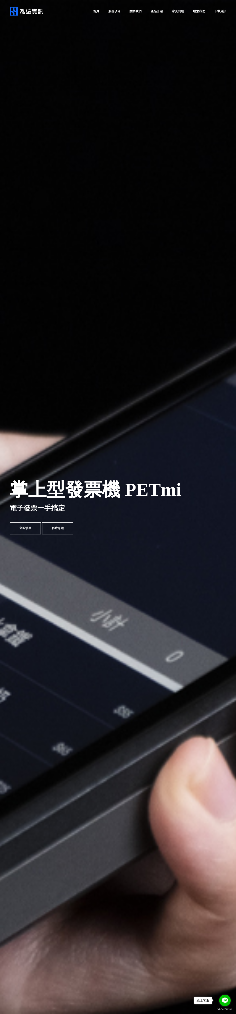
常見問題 (178, 11)
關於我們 (136, 11)
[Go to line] (225, 1000)
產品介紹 (157, 11)
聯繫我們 (199, 11)
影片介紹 (58, 528)
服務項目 (114, 11)
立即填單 (25, 528)
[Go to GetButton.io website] (225, 1009)
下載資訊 (220, 11)
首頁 (96, 11)
